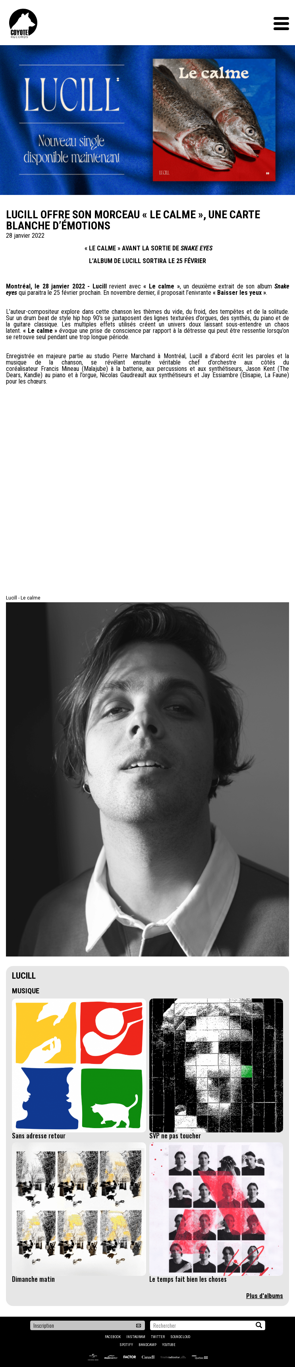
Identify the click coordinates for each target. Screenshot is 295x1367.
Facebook (113, 1337)
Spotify (126, 1345)
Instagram (135, 1337)
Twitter (158, 1337)
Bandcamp (147, 1345)
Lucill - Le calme (23, 597)
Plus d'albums (264, 1296)
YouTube (168, 1345)
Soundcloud (180, 1337)
